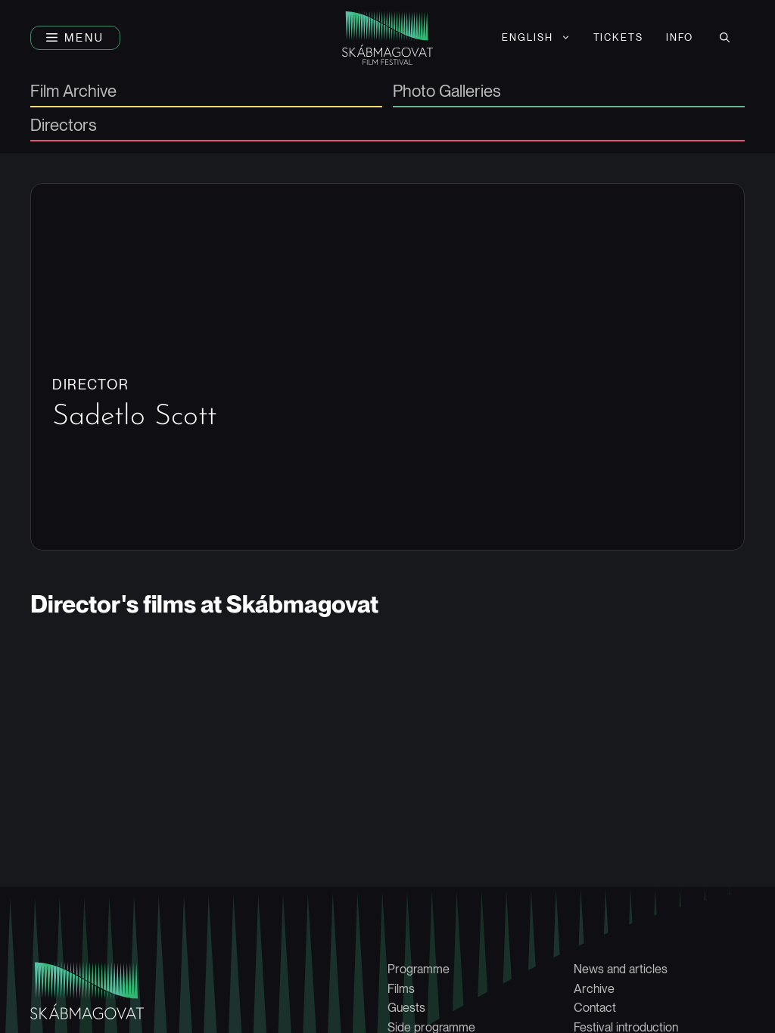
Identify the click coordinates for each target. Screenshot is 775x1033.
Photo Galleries (447, 92)
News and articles (621, 969)
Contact (595, 1007)
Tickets (618, 37)
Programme (419, 969)
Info (679, 37)
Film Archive (73, 92)
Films (401, 989)
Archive (594, 989)
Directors (63, 126)
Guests (406, 1007)
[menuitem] (536, 37)
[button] (75, 37)
